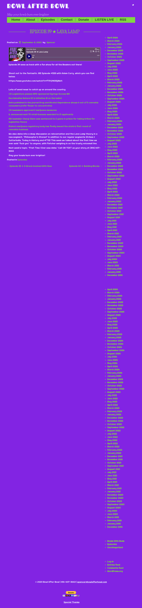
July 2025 (112, 66)
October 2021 (114, 211)
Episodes (48, 19)
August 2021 (113, 217)
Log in (110, 561)
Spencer (51, 42)
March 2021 (113, 233)
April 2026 (112, 37)
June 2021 (112, 223)
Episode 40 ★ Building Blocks (85, 166)
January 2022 (114, 201)
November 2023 (115, 130)
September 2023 (115, 137)
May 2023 (112, 150)
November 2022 (115, 169)
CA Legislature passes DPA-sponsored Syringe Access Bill (39, 93)
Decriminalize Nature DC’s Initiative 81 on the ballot (35, 98)
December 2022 (115, 166)
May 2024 (112, 111)
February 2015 (114, 268)
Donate (83, 19)
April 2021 (112, 230)
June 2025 (112, 69)
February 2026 (114, 44)
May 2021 (112, 227)
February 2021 (114, 236)
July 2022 (112, 182)
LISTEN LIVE (104, 19)
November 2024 (115, 92)
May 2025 (112, 73)
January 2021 (114, 240)
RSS (123, 19)
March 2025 (113, 79)
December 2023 (115, 127)
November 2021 (115, 207)
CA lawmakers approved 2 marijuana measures (33, 110)
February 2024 (114, 121)
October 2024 (114, 95)
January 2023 (114, 163)
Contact (67, 19)
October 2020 (114, 249)
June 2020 (112, 262)
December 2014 (115, 275)
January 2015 (114, 272)
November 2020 (115, 246)
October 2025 (114, 57)
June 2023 (112, 146)
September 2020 (115, 252)
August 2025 (114, 63)
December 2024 (115, 89)
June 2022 (112, 185)
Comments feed (115, 568)
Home (15, 19)
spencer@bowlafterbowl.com (92, 582)
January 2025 (114, 85)
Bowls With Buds (115, 541)
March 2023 (113, 156)
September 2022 (115, 175)
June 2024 (112, 108)
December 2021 (114, 204)
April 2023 (112, 153)
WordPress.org (115, 571)
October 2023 (114, 134)
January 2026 (114, 47)
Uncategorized (115, 547)
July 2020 (112, 259)
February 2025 (114, 82)
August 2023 (113, 140)
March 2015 (113, 265)
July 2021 (111, 220)
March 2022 (113, 195)
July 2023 (112, 143)
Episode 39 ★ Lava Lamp (54, 31)
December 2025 (115, 50)
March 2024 (113, 118)
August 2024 (114, 101)
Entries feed (113, 564)
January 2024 (114, 124)
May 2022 (112, 188)
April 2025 (112, 76)
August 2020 (114, 256)
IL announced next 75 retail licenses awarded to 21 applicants (41, 114)
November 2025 (115, 53)
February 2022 (114, 198)
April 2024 (112, 114)
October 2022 (114, 172)
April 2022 (112, 191)
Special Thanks (71, 602)
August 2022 (114, 179)
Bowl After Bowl (38, 6)
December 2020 (115, 243)
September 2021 (115, 214)
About (30, 19)
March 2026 (113, 41)
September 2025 (115, 60)
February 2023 (114, 159)
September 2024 (115, 98)
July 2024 (112, 105)
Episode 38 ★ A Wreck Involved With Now (29, 166)
